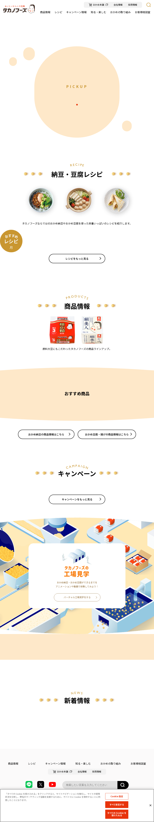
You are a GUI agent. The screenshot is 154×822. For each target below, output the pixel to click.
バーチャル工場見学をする (77, 597)
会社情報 (118, 4)
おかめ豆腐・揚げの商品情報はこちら (107, 434)
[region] (77, 805)
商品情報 (13, 763)
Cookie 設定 (117, 796)
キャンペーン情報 (55, 763)
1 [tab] (77, 104)
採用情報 (132, 4)
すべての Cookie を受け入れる (116, 814)
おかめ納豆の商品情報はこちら (46, 434)
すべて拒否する (117, 804)
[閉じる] (150, 805)
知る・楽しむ (83, 763)
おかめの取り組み (110, 763)
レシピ (32, 763)
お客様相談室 (138, 763)
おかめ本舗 (98, 4)
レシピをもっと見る (77, 258)
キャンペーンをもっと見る (77, 499)
